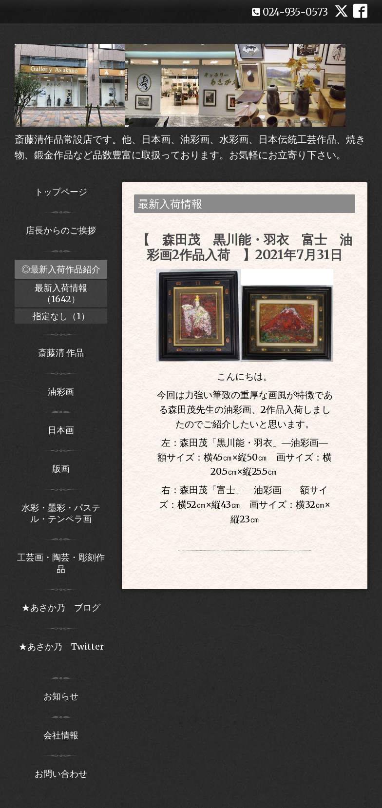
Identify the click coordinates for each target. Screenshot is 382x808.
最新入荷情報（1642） (61, 293)
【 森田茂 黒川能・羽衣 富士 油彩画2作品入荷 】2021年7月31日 (244, 247)
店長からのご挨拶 (61, 230)
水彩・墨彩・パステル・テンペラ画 (60, 513)
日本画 (61, 430)
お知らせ (60, 696)
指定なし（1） (61, 316)
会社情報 (60, 735)
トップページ (61, 191)
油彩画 (61, 391)
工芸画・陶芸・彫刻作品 (61, 563)
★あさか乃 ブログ (64, 607)
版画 (61, 468)
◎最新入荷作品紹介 (60, 269)
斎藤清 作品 (61, 352)
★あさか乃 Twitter (61, 652)
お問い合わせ (61, 773)
